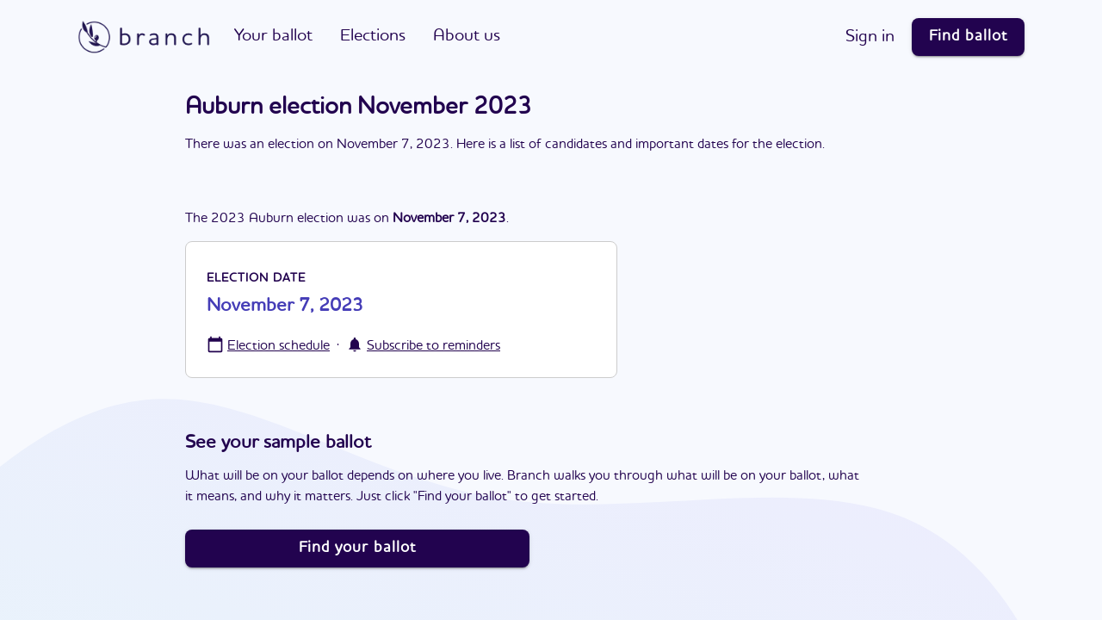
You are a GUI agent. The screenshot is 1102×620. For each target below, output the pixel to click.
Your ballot (273, 36)
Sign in (870, 37)
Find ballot (968, 36)
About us (466, 36)
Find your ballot (357, 547)
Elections (373, 36)
